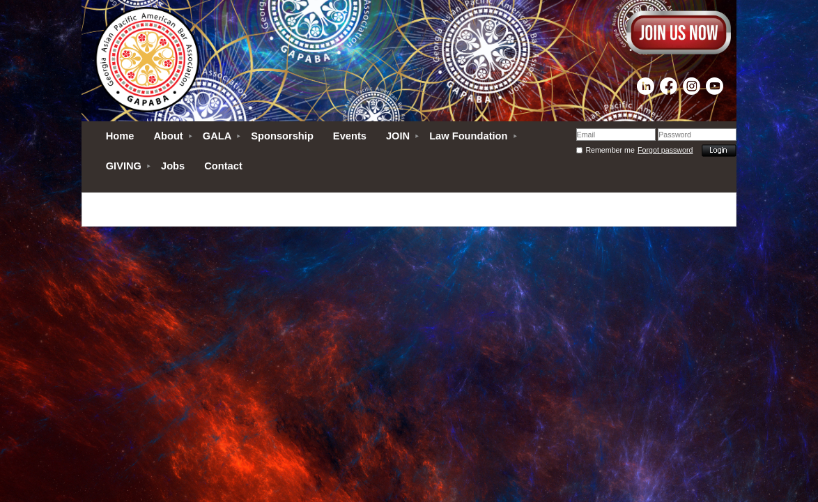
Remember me (609, 150)
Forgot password (665, 150)
